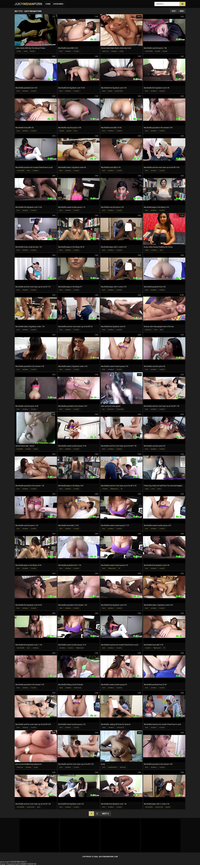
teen (61, 51)
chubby (28, 449)
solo (161, 250)
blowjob (114, 51)
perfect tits (118, 91)
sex (103, 409)
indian (19, 51)
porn (153, 489)
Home (47, 4)
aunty (25, 51)
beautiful (20, 449)
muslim (76, 51)
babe (147, 250)
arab (103, 91)
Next (105, 814)
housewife (120, 409)
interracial (77, 688)
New (181, 11)
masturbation (112, 767)
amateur (68, 51)
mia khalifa (149, 51)
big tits (32, 51)
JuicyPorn (28, 4)
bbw (161, 330)
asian (147, 489)
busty (121, 51)
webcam (123, 767)
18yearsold (114, 489)
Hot (174, 11)
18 (121, 489)
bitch (159, 489)
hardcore (105, 51)
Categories (58, 4)
